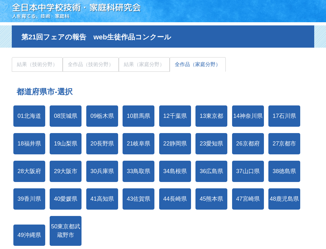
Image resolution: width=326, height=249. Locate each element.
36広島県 (211, 171)
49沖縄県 (29, 235)
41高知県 (102, 199)
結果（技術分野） (37, 64)
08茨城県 (65, 116)
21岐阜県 (138, 143)
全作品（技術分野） (91, 64)
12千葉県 (175, 116)
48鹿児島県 (284, 199)
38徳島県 (284, 171)
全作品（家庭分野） (198, 64)
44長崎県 (175, 199)
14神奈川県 (248, 116)
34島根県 (175, 171)
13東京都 (211, 116)
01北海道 (29, 116)
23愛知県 (211, 143)
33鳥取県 (138, 171)
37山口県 (248, 171)
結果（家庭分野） (144, 64)
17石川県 (284, 116)
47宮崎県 (248, 199)
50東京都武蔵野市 (65, 230)
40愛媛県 (65, 199)
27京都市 (284, 143)
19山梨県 (65, 143)
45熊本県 (211, 199)
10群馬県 (138, 116)
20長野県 (102, 143)
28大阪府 (29, 171)
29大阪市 (65, 171)
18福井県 (29, 143)
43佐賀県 (138, 199)
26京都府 (248, 143)
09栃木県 (102, 116)
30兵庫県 (102, 171)
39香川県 (29, 199)
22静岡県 (175, 143)
